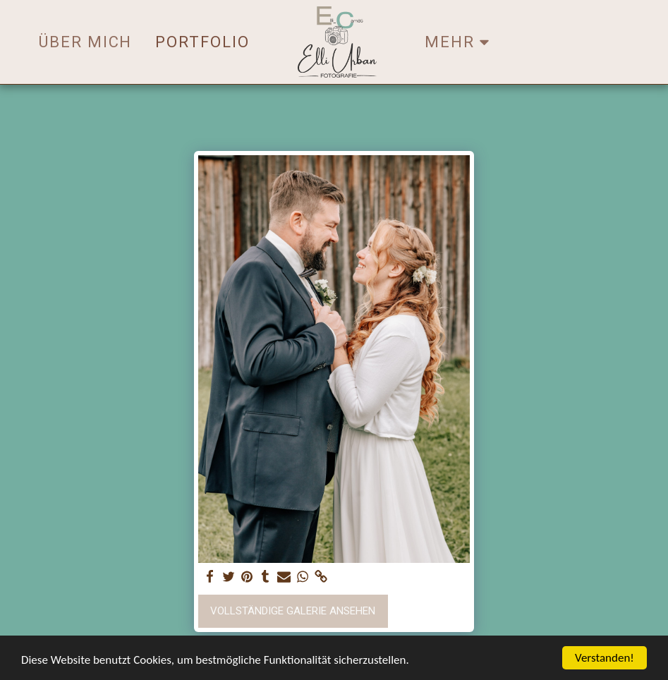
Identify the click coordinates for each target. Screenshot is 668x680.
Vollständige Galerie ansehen (292, 611)
